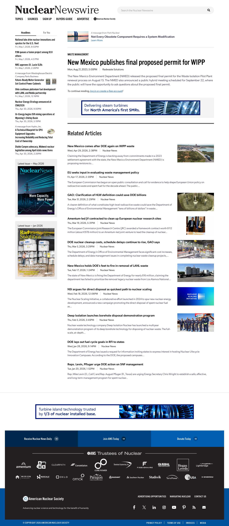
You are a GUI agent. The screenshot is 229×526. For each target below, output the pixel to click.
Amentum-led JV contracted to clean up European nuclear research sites (114, 218)
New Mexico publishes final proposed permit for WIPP (136, 61)
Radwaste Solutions (113, 69)
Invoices (190, 522)
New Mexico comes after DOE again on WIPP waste (101, 146)
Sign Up (47, 19)
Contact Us (200, 496)
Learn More (97, 40)
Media (203, 522)
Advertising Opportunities (152, 496)
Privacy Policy (153, 522)
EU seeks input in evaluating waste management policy (103, 172)
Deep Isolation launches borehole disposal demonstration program (111, 315)
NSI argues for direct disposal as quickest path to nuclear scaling (110, 289)
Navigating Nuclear (180, 496)
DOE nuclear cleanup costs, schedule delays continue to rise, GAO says (114, 242)
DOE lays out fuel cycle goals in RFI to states (96, 342)
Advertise (83, 19)
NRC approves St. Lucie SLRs (28, 64)
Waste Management (78, 54)
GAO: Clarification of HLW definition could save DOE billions (107, 195)
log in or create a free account (106, 91)
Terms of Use (173, 522)
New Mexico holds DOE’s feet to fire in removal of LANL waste (108, 265)
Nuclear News (110, 150)
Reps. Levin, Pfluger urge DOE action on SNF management (105, 364)
